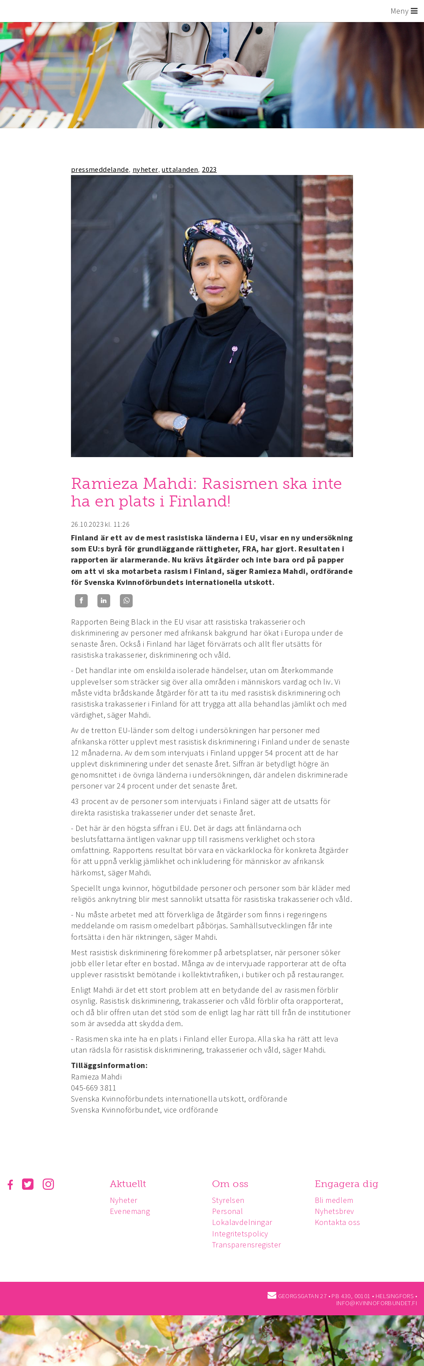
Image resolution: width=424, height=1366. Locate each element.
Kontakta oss (341, 1222)
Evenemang (131, 1211)
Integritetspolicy (243, 1233)
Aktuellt (129, 1184)
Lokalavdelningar (245, 1222)
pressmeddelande (100, 169)
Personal (230, 1211)
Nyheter (125, 1200)
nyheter (145, 169)
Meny (404, 11)
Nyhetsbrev (338, 1211)
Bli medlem (338, 1200)
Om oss (233, 1184)
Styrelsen (231, 1200)
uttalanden (180, 169)
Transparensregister (249, 1244)
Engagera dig (351, 1184)
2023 (209, 169)
